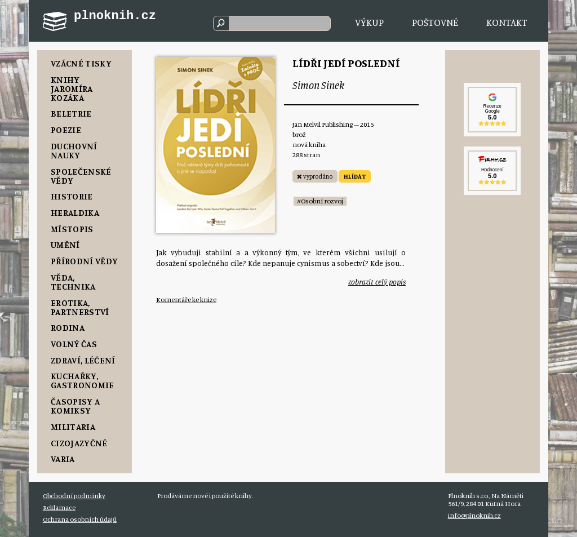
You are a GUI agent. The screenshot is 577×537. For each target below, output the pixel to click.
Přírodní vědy (84, 261)
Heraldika (75, 212)
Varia (63, 458)
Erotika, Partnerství (80, 307)
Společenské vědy (81, 176)
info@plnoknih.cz (474, 515)
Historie (72, 196)
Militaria (73, 426)
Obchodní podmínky (74, 495)
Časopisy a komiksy (75, 406)
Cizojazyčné (79, 443)
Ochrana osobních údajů (80, 519)
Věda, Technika (73, 282)
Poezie (66, 129)
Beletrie (71, 113)
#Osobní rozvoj (320, 201)
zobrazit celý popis (377, 281)
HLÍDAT (355, 176)
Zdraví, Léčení (83, 360)
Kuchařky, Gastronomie (82, 380)
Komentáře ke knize (186, 299)
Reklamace (59, 507)
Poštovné (435, 22)
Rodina (68, 327)
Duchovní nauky (74, 150)
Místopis (72, 228)
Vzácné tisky (81, 63)
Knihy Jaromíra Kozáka (72, 88)
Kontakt (506, 22)
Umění (65, 244)
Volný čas (74, 343)
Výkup (369, 22)
